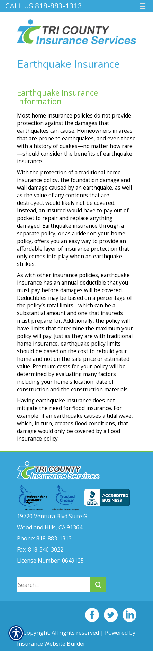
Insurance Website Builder (51, 644)
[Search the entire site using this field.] (53, 584)
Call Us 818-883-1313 (43, 6)
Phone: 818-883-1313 (44, 538)
